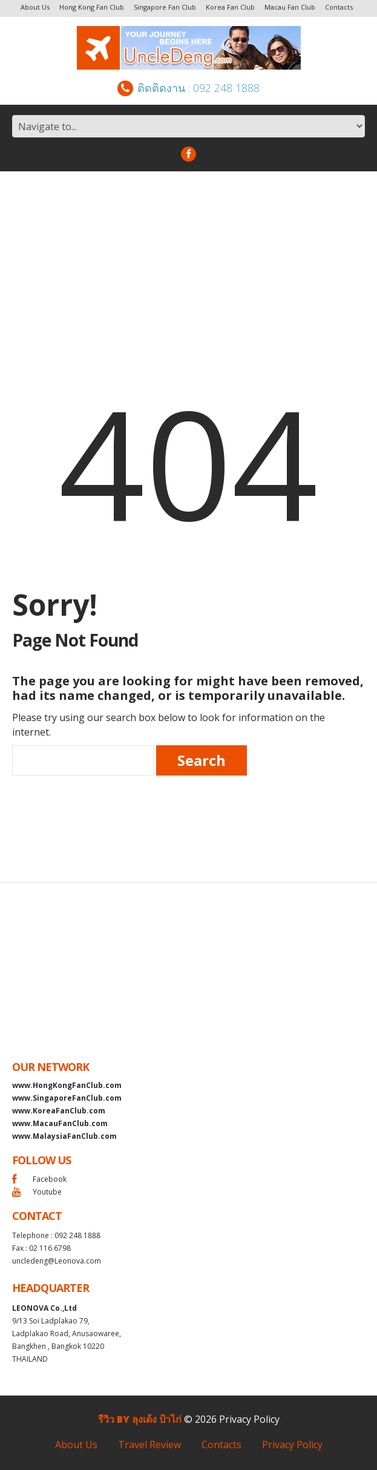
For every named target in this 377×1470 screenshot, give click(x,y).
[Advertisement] (188, 262)
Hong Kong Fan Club (91, 7)
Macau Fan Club (289, 7)
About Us (35, 7)
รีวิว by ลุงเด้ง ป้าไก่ (140, 1419)
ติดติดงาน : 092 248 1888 (188, 88)
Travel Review (149, 1444)
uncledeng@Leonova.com (56, 1261)
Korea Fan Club (230, 7)
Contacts (339, 7)
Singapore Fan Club (165, 7)
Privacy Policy (249, 1419)
